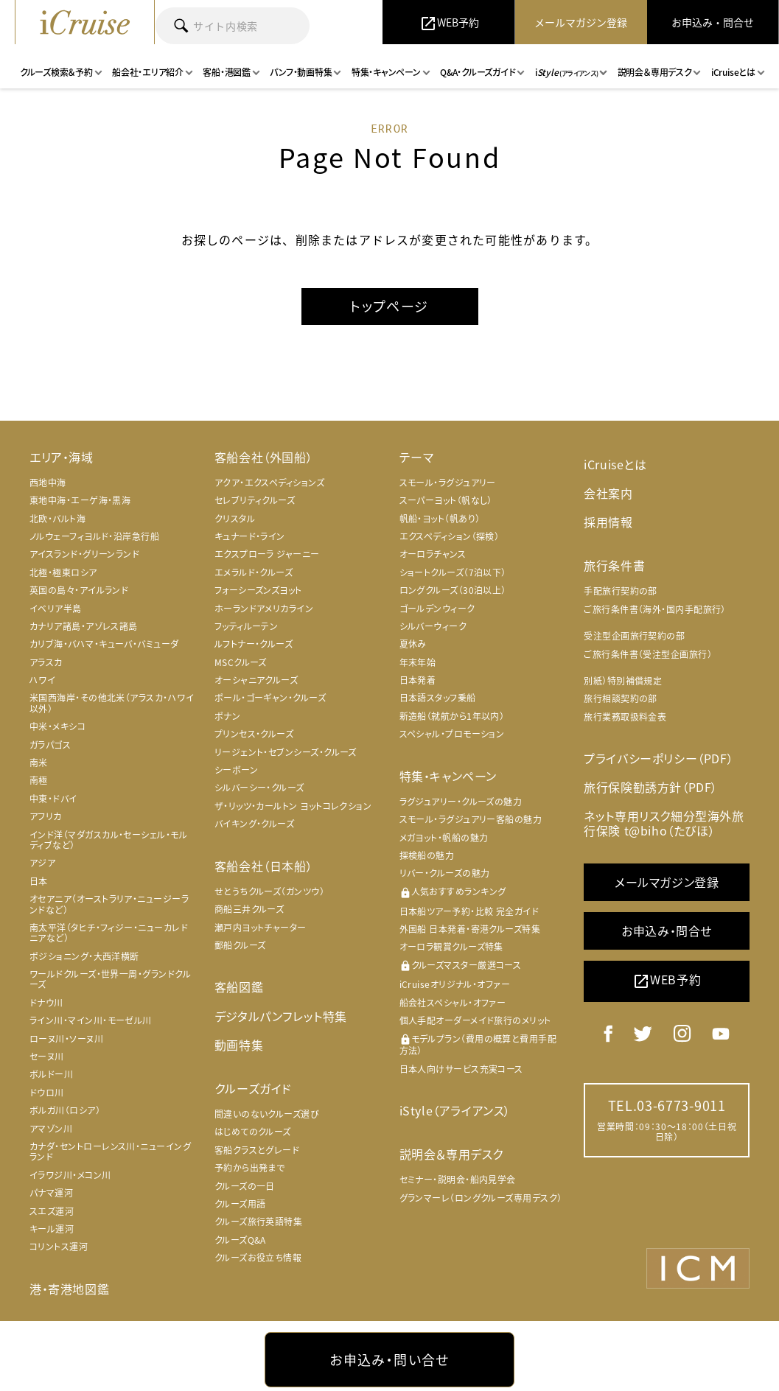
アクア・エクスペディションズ (269, 482)
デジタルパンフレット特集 (280, 1016)
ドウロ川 (46, 1092)
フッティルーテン (246, 626)
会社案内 (608, 493)
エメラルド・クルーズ (253, 572)
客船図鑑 (238, 986)
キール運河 (51, 1229)
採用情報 (608, 521)
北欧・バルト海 (57, 518)
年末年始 (417, 662)
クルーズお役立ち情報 (258, 1257)
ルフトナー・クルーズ (253, 644)
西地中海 (47, 482)
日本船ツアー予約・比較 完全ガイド (469, 911)
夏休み (413, 644)
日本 (38, 881)
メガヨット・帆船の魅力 (444, 837)
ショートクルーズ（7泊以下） (452, 572)
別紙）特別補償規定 (623, 680)
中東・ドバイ (53, 798)
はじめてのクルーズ (252, 1131)
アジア (42, 862)
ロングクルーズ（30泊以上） (452, 590)
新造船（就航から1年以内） (452, 716)
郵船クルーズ (240, 945)
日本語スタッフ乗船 (437, 697)
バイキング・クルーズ (254, 823)
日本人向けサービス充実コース (461, 1069)
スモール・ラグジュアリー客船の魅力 (470, 819)
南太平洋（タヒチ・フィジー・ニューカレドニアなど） (108, 933)
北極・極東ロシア (63, 572)
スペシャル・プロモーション (452, 733)
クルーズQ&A (240, 1240)
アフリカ (45, 816)
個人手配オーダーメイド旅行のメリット (475, 1020)
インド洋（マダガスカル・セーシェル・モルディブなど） (108, 840)
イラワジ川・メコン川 (70, 1175)
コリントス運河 (58, 1246)
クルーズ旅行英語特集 (258, 1221)
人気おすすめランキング (452, 892)
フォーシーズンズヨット (258, 590)
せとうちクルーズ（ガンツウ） (269, 891)
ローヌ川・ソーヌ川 (66, 1038)
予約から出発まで (249, 1167)
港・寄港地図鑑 (69, 1288)
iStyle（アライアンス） (455, 1110)
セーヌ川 (46, 1056)
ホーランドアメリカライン (263, 608)
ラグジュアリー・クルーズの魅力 (461, 801)
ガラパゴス (50, 744)
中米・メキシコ (57, 726)
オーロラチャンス (433, 554)
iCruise (85, 22)
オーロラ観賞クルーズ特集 (451, 946)
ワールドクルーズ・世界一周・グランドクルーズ (110, 979)
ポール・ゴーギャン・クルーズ (270, 697)
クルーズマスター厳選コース (460, 966)
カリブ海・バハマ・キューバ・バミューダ (104, 644)
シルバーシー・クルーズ (259, 787)
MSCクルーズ (240, 662)
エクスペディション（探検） (449, 536)
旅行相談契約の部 (620, 698)
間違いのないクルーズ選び (266, 1114)
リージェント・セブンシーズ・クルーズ (285, 752)
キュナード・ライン (249, 536)
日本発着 (417, 680)
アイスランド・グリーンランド (84, 554)
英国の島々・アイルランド (78, 590)
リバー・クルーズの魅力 (444, 873)
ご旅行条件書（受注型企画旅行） (648, 654)
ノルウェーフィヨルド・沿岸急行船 (94, 536)
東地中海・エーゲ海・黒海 (79, 500)
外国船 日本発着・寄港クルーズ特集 (470, 929)
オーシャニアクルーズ (256, 680)
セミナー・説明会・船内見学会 (457, 1179)
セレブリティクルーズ (255, 500)
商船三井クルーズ (249, 909)
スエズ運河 (51, 1211)
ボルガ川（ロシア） (64, 1110)
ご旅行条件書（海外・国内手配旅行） (655, 609)
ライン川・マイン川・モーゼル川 (90, 1020)
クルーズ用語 (240, 1203)
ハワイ (42, 680)
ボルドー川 (51, 1074)
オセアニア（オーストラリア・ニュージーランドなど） (109, 904)
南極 (38, 780)
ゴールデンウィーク (437, 608)
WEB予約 (666, 981)
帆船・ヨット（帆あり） (440, 518)
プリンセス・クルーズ (254, 733)
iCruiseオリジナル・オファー (455, 984)
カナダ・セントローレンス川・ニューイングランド (110, 1151)
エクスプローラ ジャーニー (267, 554)
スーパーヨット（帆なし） (445, 500)
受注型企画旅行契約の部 (634, 635)
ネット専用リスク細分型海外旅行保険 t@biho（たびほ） (664, 822)
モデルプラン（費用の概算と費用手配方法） (478, 1045)
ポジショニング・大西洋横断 (84, 956)
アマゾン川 (50, 1128)
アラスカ (46, 662)
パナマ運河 (51, 1192)
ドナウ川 (46, 1002)
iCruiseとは (615, 464)
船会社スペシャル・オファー (452, 1002)
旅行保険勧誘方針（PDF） (651, 787)
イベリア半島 (55, 608)
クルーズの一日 (244, 1186)
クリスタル (234, 518)
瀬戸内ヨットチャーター (260, 927)
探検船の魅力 (427, 855)
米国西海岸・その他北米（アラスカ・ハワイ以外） (111, 703)
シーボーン (236, 770)
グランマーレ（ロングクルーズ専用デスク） (480, 1198)
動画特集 (238, 1045)
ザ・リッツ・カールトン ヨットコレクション (292, 806)
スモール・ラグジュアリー (447, 482)
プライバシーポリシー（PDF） (658, 758)
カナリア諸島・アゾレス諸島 (83, 626)
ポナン (227, 716)
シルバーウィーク (433, 626)
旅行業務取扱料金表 (625, 716)
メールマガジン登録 (667, 882)
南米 (38, 762)
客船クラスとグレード (257, 1150)
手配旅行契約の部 (620, 591)
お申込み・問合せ (666, 930)
